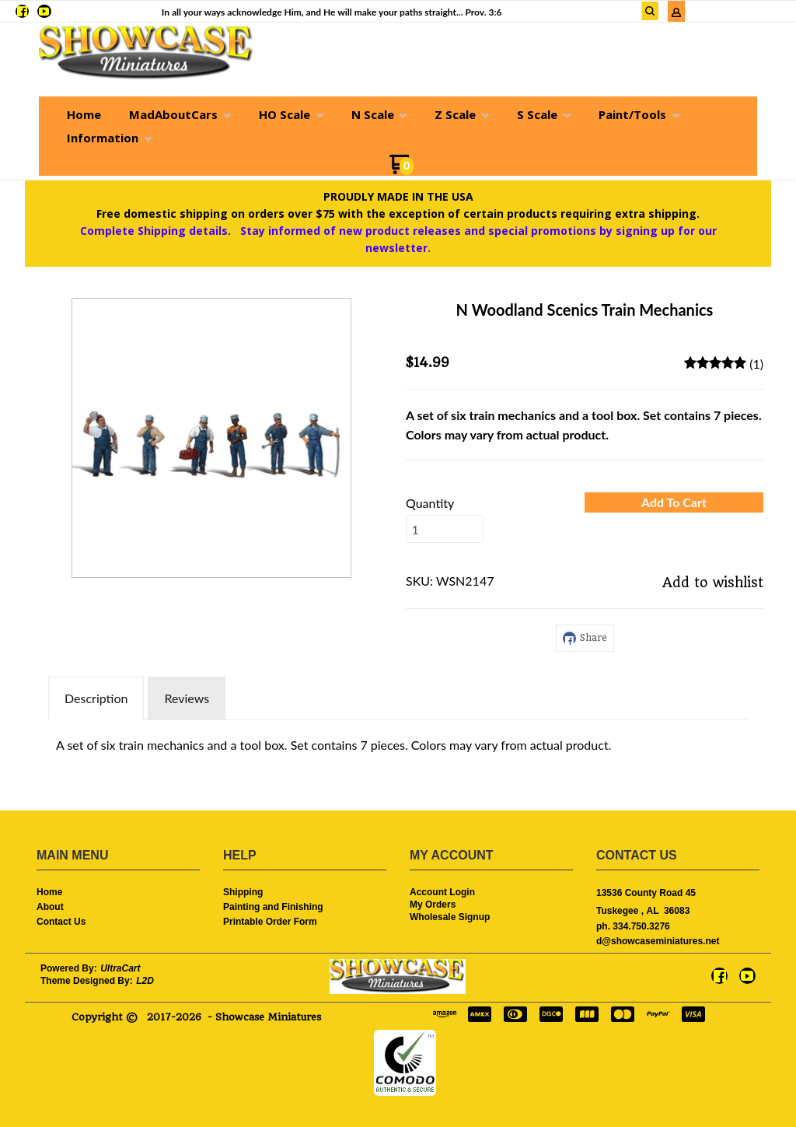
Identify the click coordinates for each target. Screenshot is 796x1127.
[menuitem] (84, 114)
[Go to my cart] (401, 170)
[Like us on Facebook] (22, 11)
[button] (650, 11)
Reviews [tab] (186, 698)
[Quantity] (445, 529)
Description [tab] (96, 698)
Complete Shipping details (154, 230)
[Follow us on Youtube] (44, 11)
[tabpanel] (398, 741)
